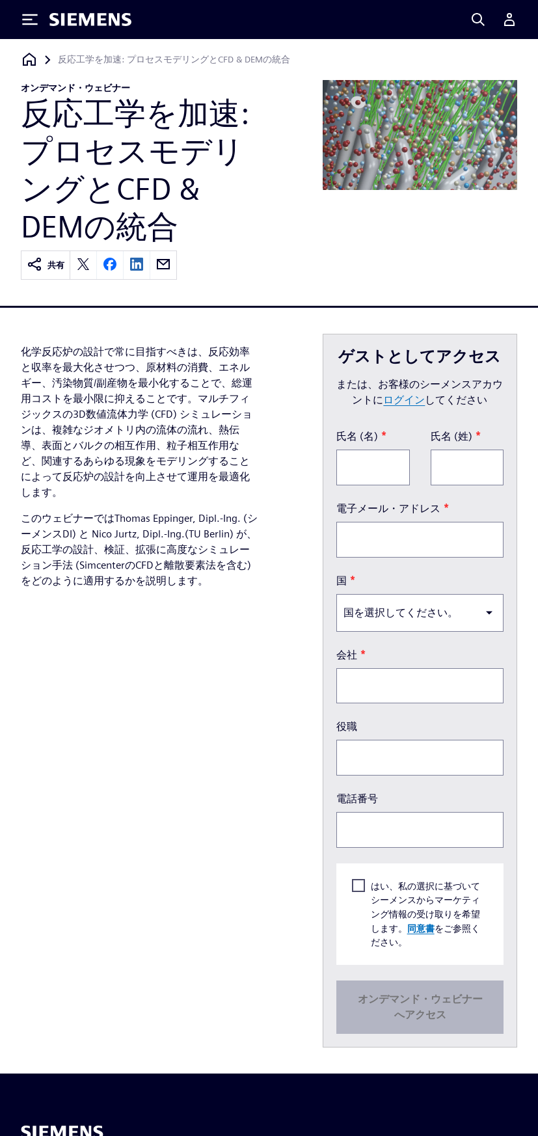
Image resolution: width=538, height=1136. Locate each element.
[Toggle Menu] (30, 19)
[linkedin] (137, 265)
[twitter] (83, 265)
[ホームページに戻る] (29, 59)
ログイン (404, 400)
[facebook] (110, 265)
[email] (163, 265)
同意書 (420, 928)
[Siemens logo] (90, 19)
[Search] (478, 20)
